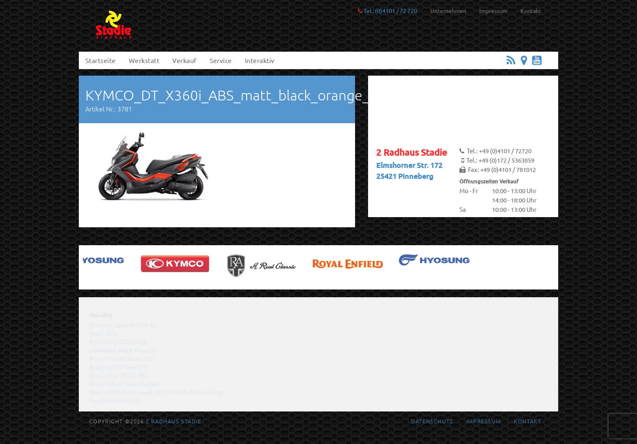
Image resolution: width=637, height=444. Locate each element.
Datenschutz (432, 421)
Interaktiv (260, 60)
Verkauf (184, 60)
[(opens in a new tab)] (94, 260)
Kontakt (530, 10)
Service (221, 60)
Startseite (100, 60)
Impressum (493, 10)
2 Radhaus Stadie (174, 421)
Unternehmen (448, 10)
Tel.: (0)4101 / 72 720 (387, 10)
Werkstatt (144, 60)
